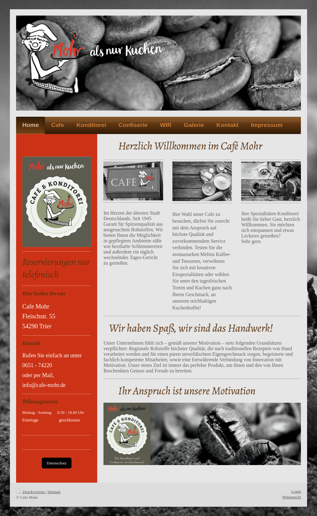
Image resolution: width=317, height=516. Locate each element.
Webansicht (291, 497)
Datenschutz (57, 463)
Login (296, 491)
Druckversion (31, 491)
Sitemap (54, 491)
